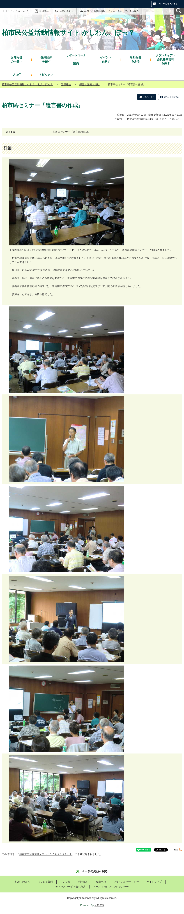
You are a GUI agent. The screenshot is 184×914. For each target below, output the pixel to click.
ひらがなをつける (168, 3)
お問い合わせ (66, 11)
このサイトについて (18, 11)
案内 (76, 59)
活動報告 (66, 84)
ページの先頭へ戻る (95, 871)
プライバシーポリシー (126, 881)
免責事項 (101, 881)
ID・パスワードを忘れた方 (71, 886)
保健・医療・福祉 (89, 84)
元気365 (99, 905)
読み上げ (149, 97)
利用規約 (83, 881)
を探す (46, 59)
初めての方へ (22, 881)
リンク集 (65, 881)
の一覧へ (16, 59)
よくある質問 (45, 881)
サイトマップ (154, 881)
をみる (135, 59)
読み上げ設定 (172, 97)
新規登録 (44, 11)
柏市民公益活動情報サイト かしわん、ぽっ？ (27, 84)
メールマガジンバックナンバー (111, 886)
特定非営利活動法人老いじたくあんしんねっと (153, 118)
